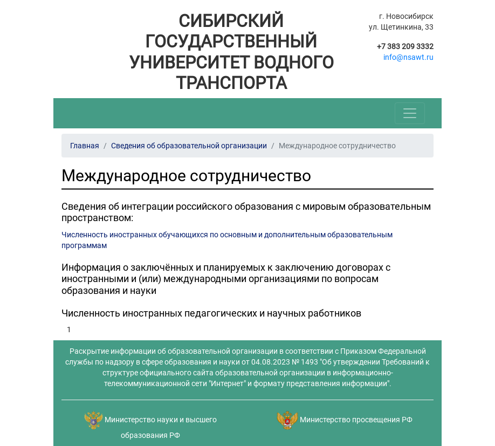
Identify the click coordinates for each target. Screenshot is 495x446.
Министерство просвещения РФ (356, 419)
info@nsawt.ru (408, 57)
